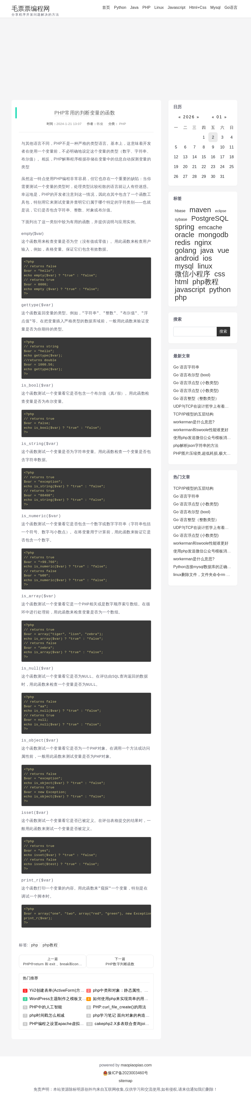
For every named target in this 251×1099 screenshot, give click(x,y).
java (207, 250)
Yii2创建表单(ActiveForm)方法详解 (61, 990)
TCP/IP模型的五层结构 (193, 414)
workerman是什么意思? (193, 422)
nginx (203, 242)
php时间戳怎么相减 (47, 1015)
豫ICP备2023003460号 (128, 1073)
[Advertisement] (125, 60)
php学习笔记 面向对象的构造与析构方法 (129, 1015)
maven (200, 210)
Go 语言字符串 (186, 367)
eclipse (220, 211)
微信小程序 (192, 274)
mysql (184, 266)
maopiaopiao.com (136, 1065)
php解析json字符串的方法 (195, 445)
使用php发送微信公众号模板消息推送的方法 (212, 438)
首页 (106, 7)
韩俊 (100, 124)
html (181, 282)
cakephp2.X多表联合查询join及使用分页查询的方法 (141, 1024)
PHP (146, 7)
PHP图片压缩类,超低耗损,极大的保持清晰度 (211, 453)
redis (182, 242)
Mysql (215, 7)
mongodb (213, 235)
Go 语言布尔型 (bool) (191, 375)
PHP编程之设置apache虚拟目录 (58, 1024)
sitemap (125, 1081)
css (219, 274)
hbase (180, 211)
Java (134, 7)
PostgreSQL (209, 218)
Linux (159, 7)
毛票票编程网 (31, 8)
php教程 (50, 945)
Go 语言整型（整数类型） (196, 398)
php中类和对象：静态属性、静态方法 (127, 990)
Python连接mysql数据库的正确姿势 (204, 567)
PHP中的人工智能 (45, 1007)
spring (184, 227)
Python (120, 7)
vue (223, 250)
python (220, 289)
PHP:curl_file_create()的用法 (119, 1007)
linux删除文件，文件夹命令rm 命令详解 (207, 575)
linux (205, 266)
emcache (210, 227)
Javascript (176, 7)
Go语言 (231, 7)
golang (185, 250)
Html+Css (197, 7)
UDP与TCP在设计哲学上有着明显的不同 (208, 406)
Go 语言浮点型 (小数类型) (196, 383)
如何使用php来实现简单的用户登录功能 (128, 999)
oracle (184, 235)
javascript (190, 289)
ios (207, 258)
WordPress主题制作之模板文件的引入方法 (67, 999)
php (34, 945)
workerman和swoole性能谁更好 (200, 430)
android (187, 258)
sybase (181, 219)
